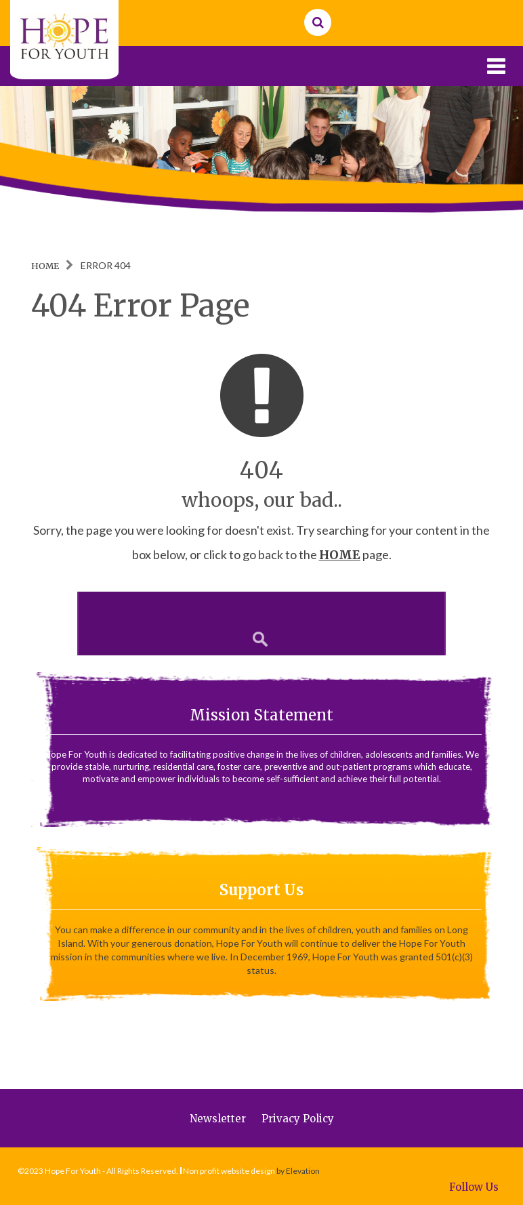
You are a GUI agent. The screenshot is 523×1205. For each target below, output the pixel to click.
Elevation (303, 1171)
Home (45, 266)
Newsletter (218, 1118)
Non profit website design (229, 1171)
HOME (339, 555)
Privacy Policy (298, 1118)
